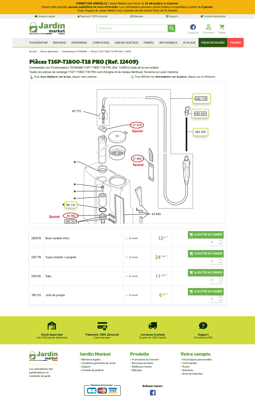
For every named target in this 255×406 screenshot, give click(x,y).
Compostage (101, 42)
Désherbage (79, 42)
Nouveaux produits (142, 363)
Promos (235, 42)
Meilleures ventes (142, 366)
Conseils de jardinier (213, 16)
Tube (48, 276)
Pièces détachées (213, 42)
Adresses (187, 370)
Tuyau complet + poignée (60, 257)
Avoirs (186, 366)
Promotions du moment (145, 359)
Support (172, 16)
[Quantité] (214, 242)
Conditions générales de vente (98, 363)
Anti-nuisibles (168, 42)
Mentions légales (91, 359)
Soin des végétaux (126, 42)
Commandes (189, 363)
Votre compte (196, 354)
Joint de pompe (55, 295)
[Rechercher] (136, 28)
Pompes (149, 42)
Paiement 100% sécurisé (92, 16)
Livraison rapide (45, 16)
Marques (136, 16)
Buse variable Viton (57, 238)
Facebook (153, 392)
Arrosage (59, 42)
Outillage (189, 42)
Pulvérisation (38, 42)
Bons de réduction (192, 373)
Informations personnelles (197, 359)
